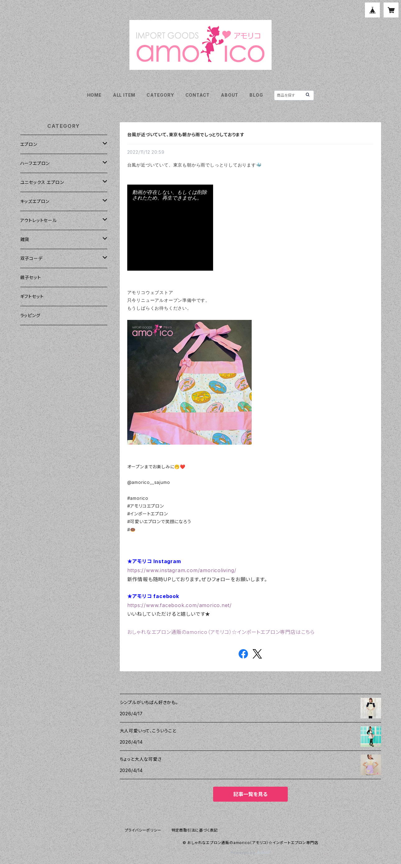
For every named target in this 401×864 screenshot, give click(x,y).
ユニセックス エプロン (42, 182)
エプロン (28, 144)
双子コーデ (31, 258)
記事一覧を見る (250, 794)
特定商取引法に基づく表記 (194, 830)
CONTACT (197, 95)
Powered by (250, 852)
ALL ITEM (124, 95)
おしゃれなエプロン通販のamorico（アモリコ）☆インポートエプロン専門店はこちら (221, 632)
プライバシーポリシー (143, 830)
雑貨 (25, 239)
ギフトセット (32, 296)
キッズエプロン (35, 201)
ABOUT (229, 95)
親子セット (30, 277)
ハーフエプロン (35, 163)
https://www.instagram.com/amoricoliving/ (181, 570)
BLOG (256, 95)
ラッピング (30, 315)
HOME (94, 95)
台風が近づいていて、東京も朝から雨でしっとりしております (186, 134)
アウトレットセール (38, 220)
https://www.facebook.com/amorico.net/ (179, 605)
